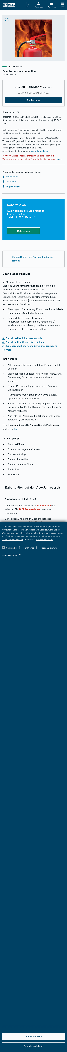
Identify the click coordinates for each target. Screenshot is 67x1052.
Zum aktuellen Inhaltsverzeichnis (23, 338)
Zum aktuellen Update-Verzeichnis (24, 341)
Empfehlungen (11, 186)
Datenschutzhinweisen (12, 539)
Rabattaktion (10, 176)
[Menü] (62, 5)
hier (16, 428)
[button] (38, 5)
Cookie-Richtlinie (44, 539)
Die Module (9, 181)
